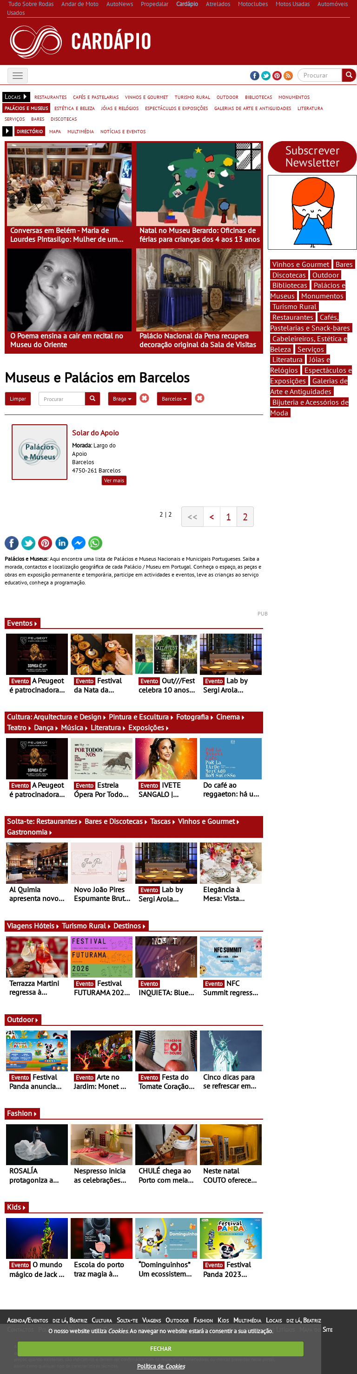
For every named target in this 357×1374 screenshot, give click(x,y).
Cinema (230, 716)
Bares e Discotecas (116, 821)
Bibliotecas (289, 285)
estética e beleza (74, 108)
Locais (274, 1320)
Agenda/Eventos (27, 1320)
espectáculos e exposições (176, 108)
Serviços (311, 349)
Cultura (102, 1320)
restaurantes (50, 96)
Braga (122, 398)
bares (37, 118)
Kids (16, 1207)
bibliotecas (258, 96)
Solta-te (127, 1320)
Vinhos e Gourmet (209, 821)
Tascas (163, 821)
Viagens (151, 1320)
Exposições (149, 727)
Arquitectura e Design (70, 716)
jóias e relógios (120, 108)
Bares (344, 264)
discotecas (64, 118)
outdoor (227, 96)
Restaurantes (59, 821)
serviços (15, 118)
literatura (310, 108)
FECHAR (161, 1349)
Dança (46, 727)
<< (192, 516)
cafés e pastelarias (96, 96)
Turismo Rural (87, 925)
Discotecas (289, 274)
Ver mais (114, 480)
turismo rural (192, 96)
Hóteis (47, 925)
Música (75, 727)
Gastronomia (30, 831)
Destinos (129, 925)
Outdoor (23, 1019)
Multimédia (247, 1320)
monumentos (294, 96)
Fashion (22, 1113)
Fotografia (195, 716)
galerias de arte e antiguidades (252, 108)
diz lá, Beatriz (70, 1320)
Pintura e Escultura (141, 716)
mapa (55, 131)
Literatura (108, 727)
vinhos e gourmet (146, 96)
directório (30, 131)
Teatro (19, 727)
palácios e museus (26, 108)
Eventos (22, 623)
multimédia (80, 131)
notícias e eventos (122, 131)
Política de (161, 1366)
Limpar (18, 398)
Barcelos (174, 398)
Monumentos (322, 295)
